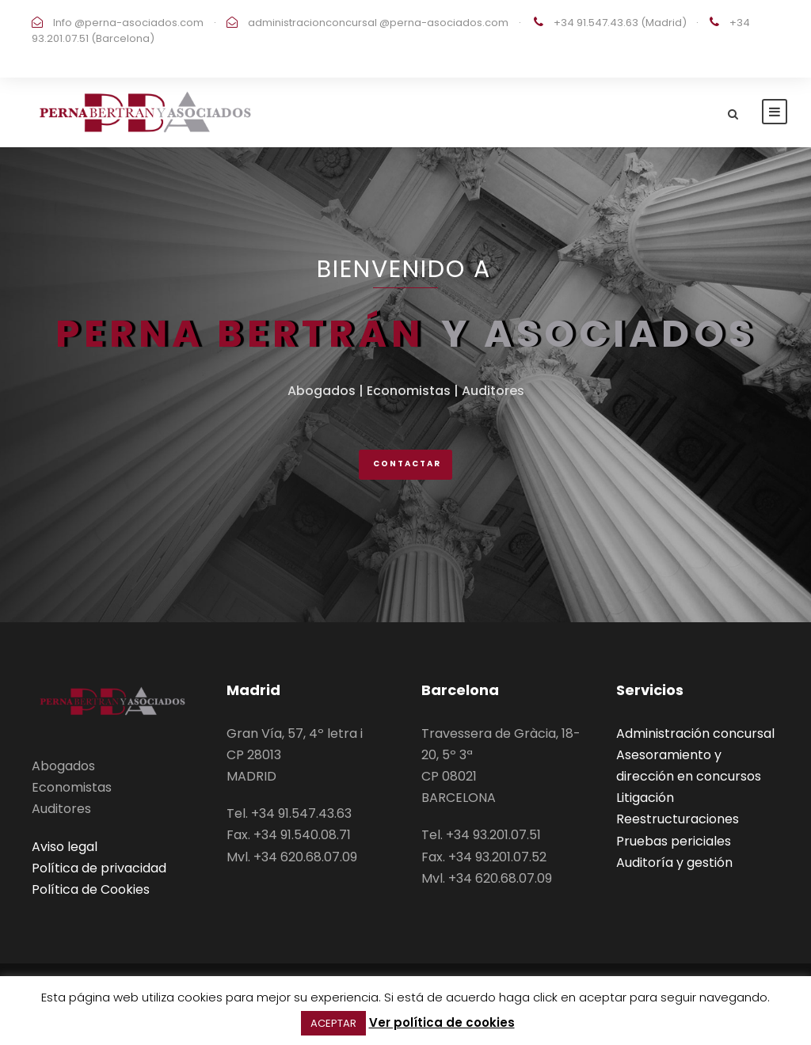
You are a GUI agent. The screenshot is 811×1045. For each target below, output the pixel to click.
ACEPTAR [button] (333, 1023)
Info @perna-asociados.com (127, 22)
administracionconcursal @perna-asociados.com (377, 22)
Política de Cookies (91, 889)
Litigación (645, 797)
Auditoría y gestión (674, 862)
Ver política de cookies (442, 1022)
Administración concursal (695, 733)
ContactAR (407, 463)
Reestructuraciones (677, 819)
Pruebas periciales (673, 841)
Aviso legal (64, 847)
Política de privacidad (99, 868)
